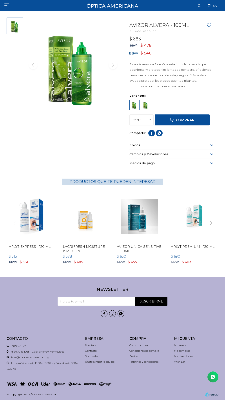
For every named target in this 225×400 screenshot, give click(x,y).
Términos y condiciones (143, 361)
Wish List (179, 361)
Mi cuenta (180, 345)
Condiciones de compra (144, 350)
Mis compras (182, 350)
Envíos (133, 356)
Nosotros (90, 345)
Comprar (185, 120)
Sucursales (91, 356)
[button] (210, 222)
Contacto (91, 350)
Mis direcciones (183, 356)
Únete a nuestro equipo (99, 361)
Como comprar (139, 345)
